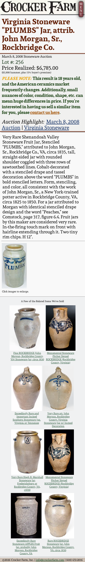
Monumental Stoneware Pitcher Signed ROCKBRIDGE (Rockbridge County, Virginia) (60, 357)
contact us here (44, 112)
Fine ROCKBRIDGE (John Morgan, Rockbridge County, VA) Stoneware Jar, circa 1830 (27, 356)
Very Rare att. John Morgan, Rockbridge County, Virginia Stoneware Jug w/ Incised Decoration (58, 420)
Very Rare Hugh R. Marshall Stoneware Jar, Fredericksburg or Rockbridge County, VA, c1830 (27, 483)
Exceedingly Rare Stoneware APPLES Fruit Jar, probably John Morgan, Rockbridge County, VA (26, 547)
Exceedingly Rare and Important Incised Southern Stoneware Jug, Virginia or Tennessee (27, 418)
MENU (80, 9)
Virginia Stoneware (46, 128)
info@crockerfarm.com (50, 560)
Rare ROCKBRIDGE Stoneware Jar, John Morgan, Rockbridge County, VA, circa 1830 (58, 545)
